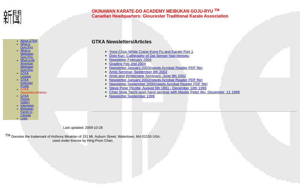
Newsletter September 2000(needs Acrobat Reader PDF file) (158, 84)
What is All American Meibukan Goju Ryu (27, 64)
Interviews (27, 105)
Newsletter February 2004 (130, 60)
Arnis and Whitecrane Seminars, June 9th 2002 (147, 76)
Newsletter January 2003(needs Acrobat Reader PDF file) (156, 68)
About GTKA (28, 40)
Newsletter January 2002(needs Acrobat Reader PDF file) (156, 80)
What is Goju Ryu (26, 45)
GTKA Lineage (25, 74)
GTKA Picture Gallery (25, 99)
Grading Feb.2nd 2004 (127, 64)
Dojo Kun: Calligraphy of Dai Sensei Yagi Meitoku (149, 56)
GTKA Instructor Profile (26, 83)
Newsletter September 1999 (132, 96)
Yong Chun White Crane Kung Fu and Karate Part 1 (151, 52)
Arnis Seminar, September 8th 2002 (138, 72)
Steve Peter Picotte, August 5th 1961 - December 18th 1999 (158, 88)
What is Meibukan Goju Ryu (26, 53)
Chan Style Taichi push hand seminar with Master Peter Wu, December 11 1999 (174, 92)
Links (23, 118)
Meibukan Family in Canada (26, 112)
